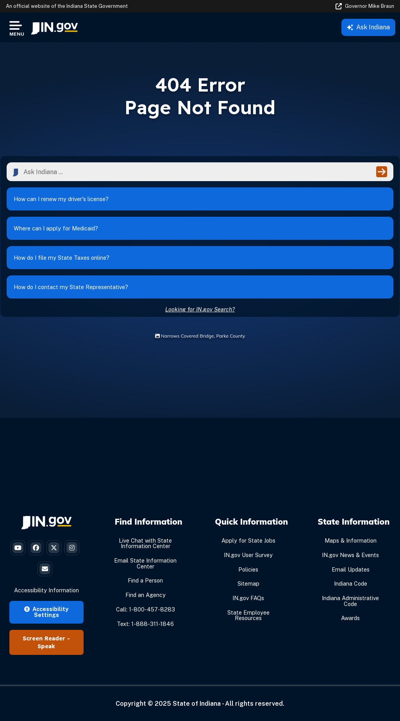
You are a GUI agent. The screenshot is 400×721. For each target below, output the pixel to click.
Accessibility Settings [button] (46, 612)
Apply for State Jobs (248, 540)
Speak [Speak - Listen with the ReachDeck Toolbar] (46, 646)
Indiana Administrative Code (350, 601)
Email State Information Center (145, 563)
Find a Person (145, 580)
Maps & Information (351, 540)
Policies (248, 569)
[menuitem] (54, 27)
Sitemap (248, 583)
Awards (350, 618)
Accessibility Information (46, 590)
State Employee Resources (248, 615)
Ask (368, 27)
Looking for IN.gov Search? (200, 309)
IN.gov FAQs (248, 598)
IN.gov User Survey (248, 555)
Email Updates (351, 569)
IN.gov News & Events (350, 555)
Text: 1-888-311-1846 (145, 623)
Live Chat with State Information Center (145, 543)
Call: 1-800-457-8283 (145, 609)
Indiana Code (350, 583)
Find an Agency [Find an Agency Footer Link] (145, 595)
